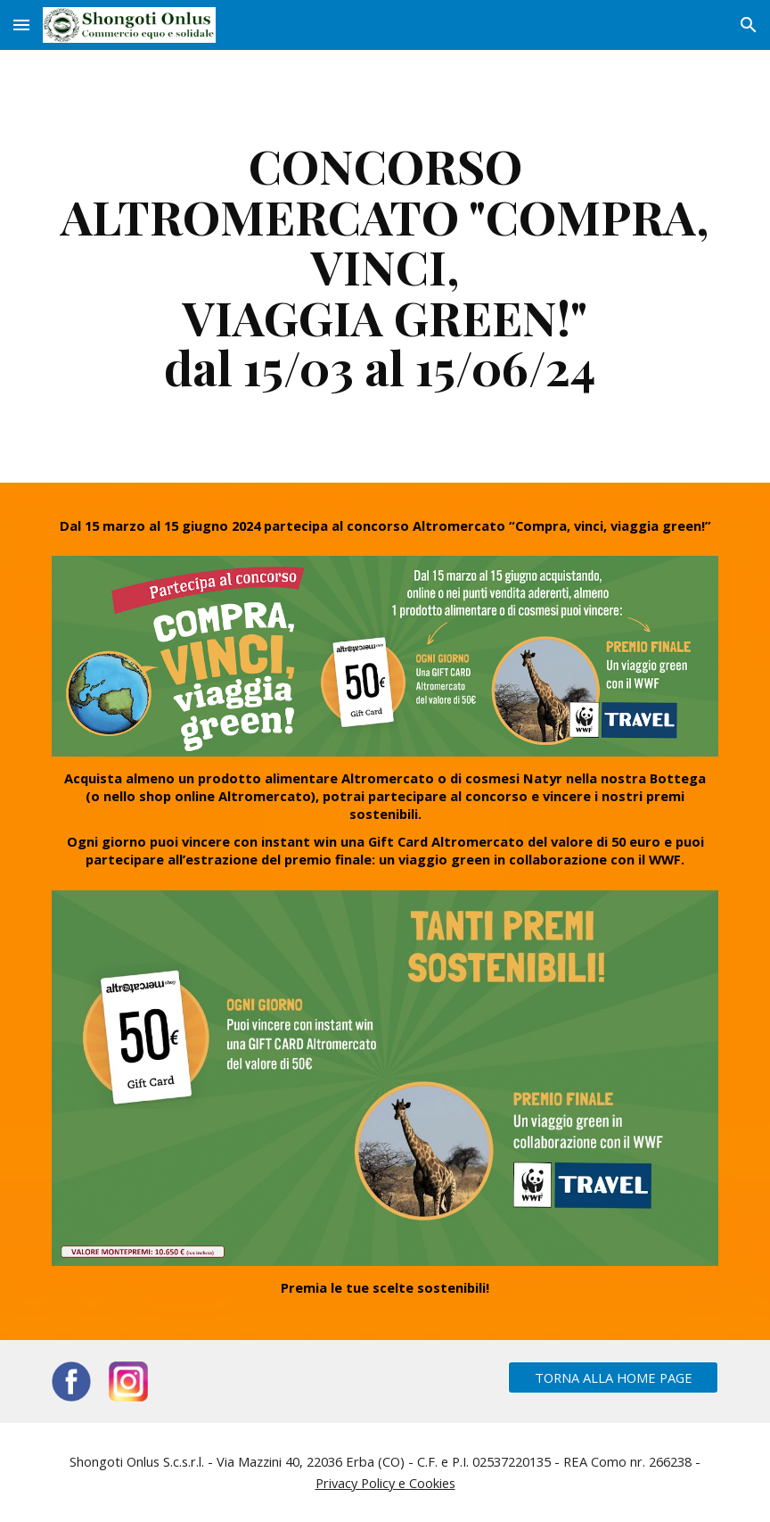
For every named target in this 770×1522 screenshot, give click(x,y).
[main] (385, 266)
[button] (21, 24)
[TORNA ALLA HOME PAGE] (613, 1377)
